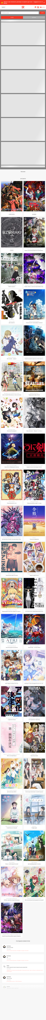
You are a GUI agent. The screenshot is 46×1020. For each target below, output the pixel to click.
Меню (3, 7)
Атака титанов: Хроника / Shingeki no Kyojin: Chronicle (17, 950)
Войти (43, 7)
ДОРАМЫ (34, 17)
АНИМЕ (12, 17)
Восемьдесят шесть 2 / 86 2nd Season (14, 981)
